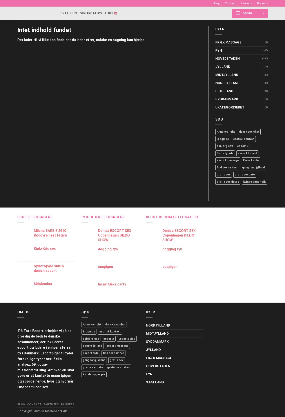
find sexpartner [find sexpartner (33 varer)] (113, 353)
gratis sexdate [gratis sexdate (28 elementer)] (245, 174)
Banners (262, 3)
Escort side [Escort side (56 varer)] (91, 353)
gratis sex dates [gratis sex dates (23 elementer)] (228, 181)
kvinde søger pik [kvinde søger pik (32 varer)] (94, 374)
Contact (230, 3)
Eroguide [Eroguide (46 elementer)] (223, 139)
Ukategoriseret (230, 107)
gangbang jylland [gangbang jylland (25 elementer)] (253, 167)
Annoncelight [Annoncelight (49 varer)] (92, 324)
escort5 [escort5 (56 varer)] (108, 338)
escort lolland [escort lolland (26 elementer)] (247, 153)
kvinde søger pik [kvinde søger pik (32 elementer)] (254, 181)
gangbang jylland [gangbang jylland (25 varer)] (94, 360)
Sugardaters (91, 13)
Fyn (218, 50)
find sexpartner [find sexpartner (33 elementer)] (227, 167)
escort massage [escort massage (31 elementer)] (228, 160)
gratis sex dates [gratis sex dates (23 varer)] (118, 367)
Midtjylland (226, 75)
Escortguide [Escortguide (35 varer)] (126, 338)
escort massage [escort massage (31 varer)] (117, 345)
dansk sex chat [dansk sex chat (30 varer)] (115, 324)
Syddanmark (226, 99)
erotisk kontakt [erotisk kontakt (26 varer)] (110, 331)
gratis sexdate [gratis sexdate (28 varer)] (93, 367)
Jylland (222, 67)
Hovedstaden (227, 59)
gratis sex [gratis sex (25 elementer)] (224, 174)
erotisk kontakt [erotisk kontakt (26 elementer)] (243, 139)
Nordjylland (227, 83)
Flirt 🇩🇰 (111, 13)
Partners (246, 3)
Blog (216, 3)
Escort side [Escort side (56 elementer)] (251, 160)
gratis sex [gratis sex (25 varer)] (116, 360)
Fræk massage (228, 42)
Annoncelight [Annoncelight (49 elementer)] (226, 131)
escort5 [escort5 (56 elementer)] (242, 146)
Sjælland (224, 91)
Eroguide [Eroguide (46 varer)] (89, 331)
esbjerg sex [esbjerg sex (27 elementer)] (225, 146)
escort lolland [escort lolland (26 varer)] (92, 345)
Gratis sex (68, 13)
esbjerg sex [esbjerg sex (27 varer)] (91, 338)
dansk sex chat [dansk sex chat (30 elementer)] (249, 131)
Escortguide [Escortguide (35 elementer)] (225, 153)
